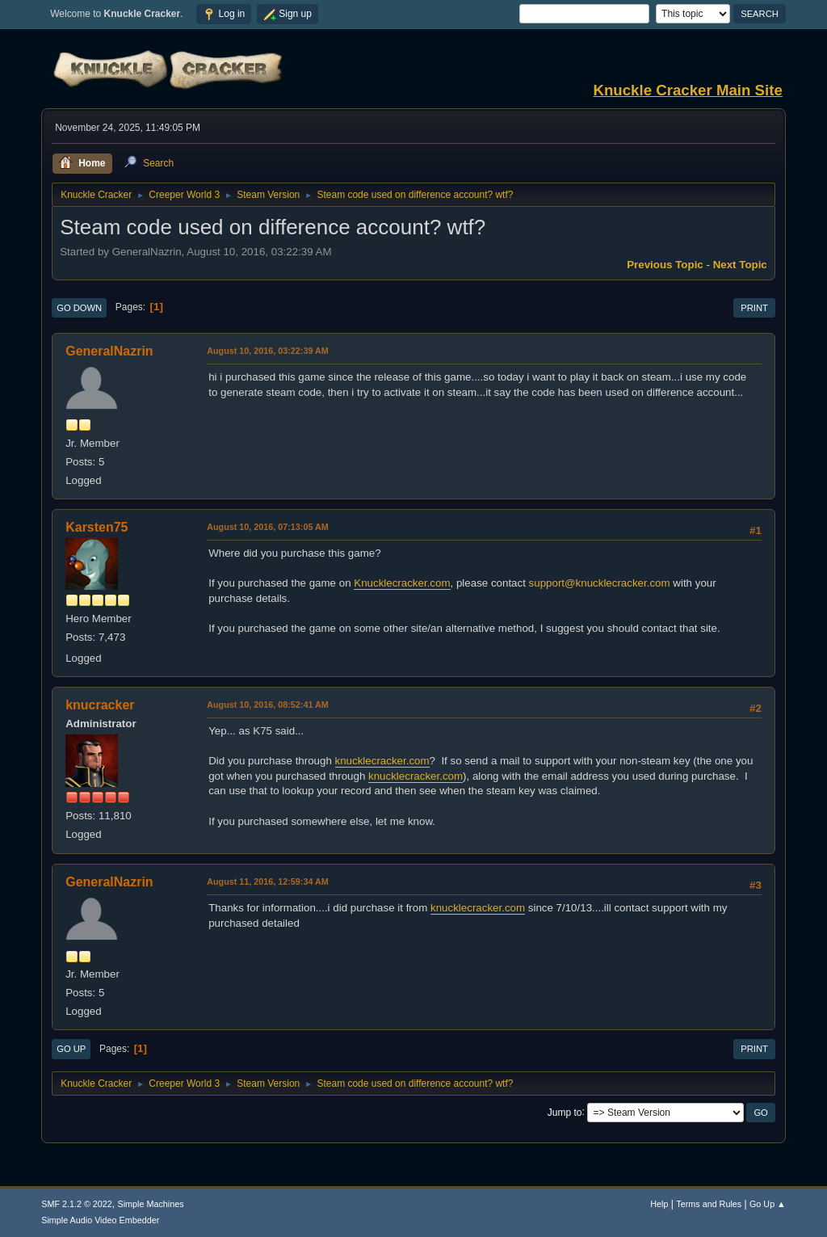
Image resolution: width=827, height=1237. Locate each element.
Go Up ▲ (767, 1204)
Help (659, 1204)
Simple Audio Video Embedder (100, 1220)
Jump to (565, 1111)
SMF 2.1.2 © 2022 (76, 1204)
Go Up (71, 1049)
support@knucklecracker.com (599, 583)
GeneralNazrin (109, 351)
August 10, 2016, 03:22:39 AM (268, 351)
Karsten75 (96, 527)
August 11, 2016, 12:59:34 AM (268, 881)
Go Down (79, 308)
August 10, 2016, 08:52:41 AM (268, 704)
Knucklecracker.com (402, 583)
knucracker (99, 705)
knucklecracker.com (382, 761)
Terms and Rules (708, 1204)
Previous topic (665, 265)
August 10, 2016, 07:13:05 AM (268, 527)
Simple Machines (151, 1204)
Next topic (740, 265)
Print (754, 308)
